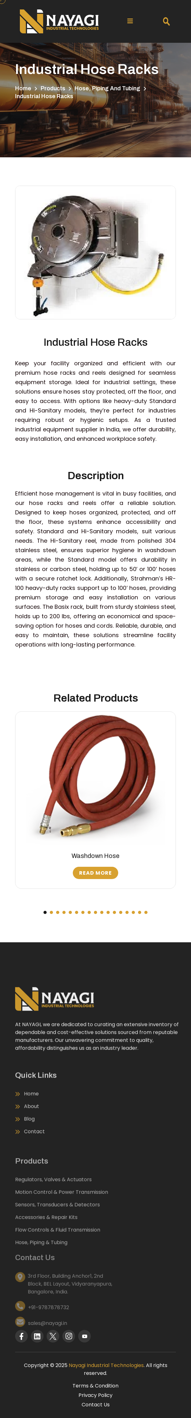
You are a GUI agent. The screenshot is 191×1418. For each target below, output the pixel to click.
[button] (45, 912)
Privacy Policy (95, 1395)
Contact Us (96, 1404)
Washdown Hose (95, 855)
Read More (95, 873)
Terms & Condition (95, 1385)
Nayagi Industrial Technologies (106, 1365)
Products (53, 88)
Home (23, 88)
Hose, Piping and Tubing (107, 88)
